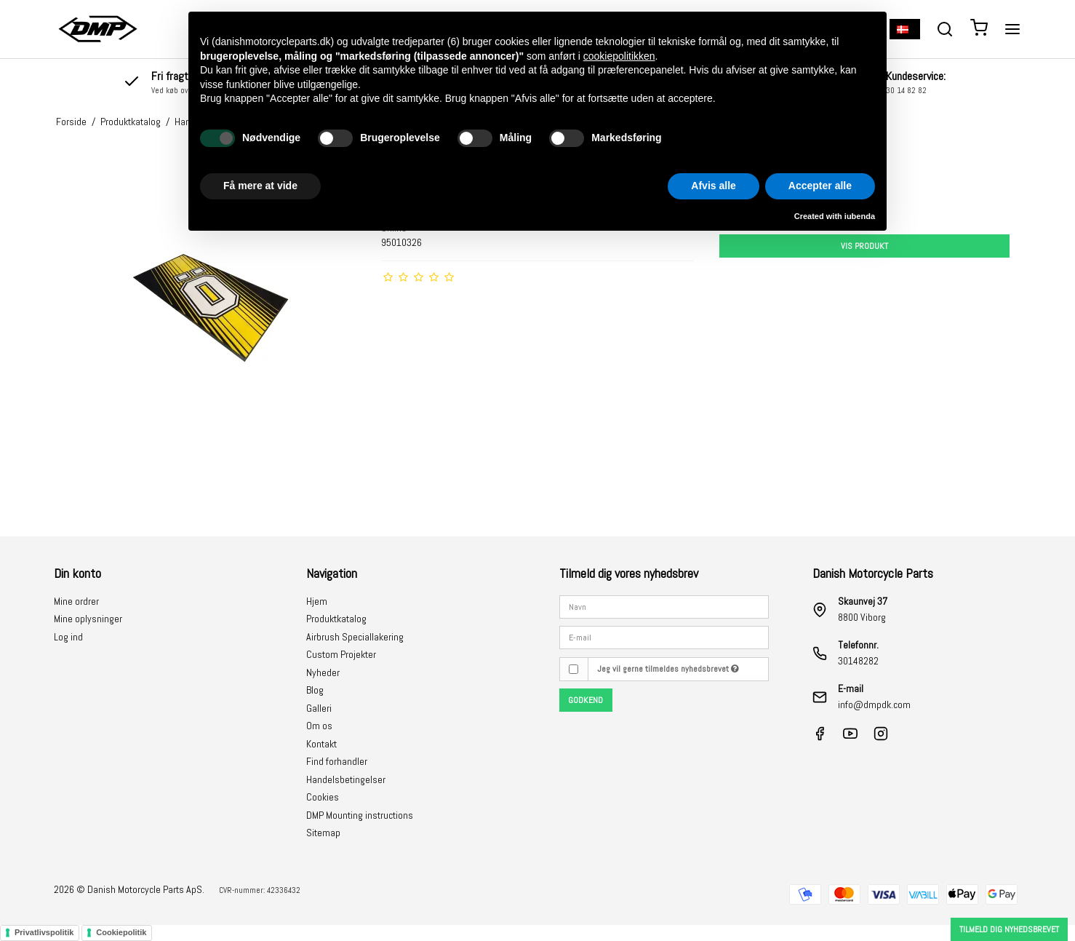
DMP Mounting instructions (359, 815)
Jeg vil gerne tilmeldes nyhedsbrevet (668, 669)
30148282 (858, 660)
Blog (315, 689)
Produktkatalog (336, 618)
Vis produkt (864, 246)
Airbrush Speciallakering (355, 636)
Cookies (322, 796)
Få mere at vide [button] (260, 185)
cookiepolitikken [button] (619, 56)
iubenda (859, 216)
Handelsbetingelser (345, 779)
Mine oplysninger (88, 618)
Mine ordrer (76, 601)
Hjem (316, 601)
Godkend (585, 700)
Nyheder (323, 672)
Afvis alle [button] (713, 185)
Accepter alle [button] (820, 185)
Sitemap (323, 832)
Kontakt (321, 743)
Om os (319, 725)
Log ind (68, 636)
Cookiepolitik (121, 932)
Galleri (319, 708)
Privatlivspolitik (44, 932)
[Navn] (664, 605)
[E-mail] (664, 636)
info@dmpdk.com (874, 704)
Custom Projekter (341, 654)
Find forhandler (336, 761)
